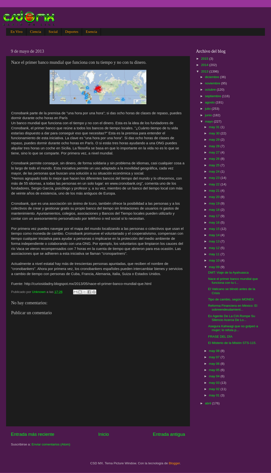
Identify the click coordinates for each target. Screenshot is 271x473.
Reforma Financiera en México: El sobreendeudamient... (232, 307)
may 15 (214, 229)
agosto (210, 102)
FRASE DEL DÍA (220, 336)
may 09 (214, 267)
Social (53, 32)
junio (209, 115)
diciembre (212, 77)
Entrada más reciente (32, 434)
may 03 (214, 383)
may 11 (214, 254)
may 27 (214, 152)
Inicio (103, 434)
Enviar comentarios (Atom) (51, 444)
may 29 (214, 139)
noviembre (213, 83)
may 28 (214, 146)
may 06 (214, 363)
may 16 (214, 222)
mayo (209, 121)
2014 (205, 65)
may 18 (214, 209)
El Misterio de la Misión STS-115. (232, 343)
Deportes (71, 32)
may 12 (214, 248)
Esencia (91, 32)
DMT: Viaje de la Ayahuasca (228, 272)
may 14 (214, 235)
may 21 (214, 190)
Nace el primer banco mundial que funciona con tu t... (233, 280)
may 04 (214, 376)
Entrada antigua (169, 434)
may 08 (214, 351)
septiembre (213, 96)
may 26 (214, 158)
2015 (205, 58)
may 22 (214, 184)
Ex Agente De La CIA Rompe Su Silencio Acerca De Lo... (231, 318)
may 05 (214, 370)
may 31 (214, 127)
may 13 (214, 241)
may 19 (214, 203)
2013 (205, 71)
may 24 (214, 171)
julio (208, 108)
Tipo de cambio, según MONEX (231, 299)
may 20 (214, 197)
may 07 (214, 357)
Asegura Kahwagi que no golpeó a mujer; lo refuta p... (233, 328)
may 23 (214, 178)
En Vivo (17, 32)
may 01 (214, 395)
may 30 (214, 133)
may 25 (214, 165)
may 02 (214, 389)
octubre (211, 89)
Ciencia (35, 32)
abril (208, 403)
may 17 (214, 216)
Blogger (174, 463)
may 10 (214, 260)
